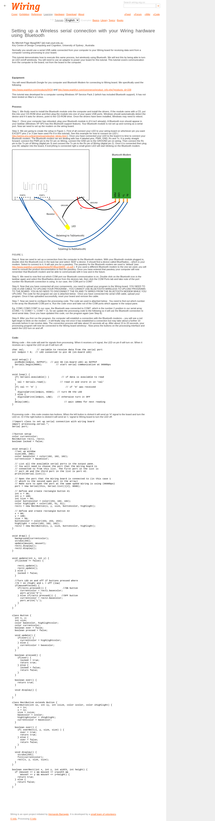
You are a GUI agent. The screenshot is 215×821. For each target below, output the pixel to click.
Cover (14, 14)
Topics (112, 20)
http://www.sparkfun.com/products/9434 (32, 89)
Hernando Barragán (58, 814)
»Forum (138, 14)
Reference (36, 14)
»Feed (127, 14)
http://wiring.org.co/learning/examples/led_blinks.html (39, 136)
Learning (48, 14)
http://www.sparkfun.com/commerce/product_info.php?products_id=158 (94, 89)
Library (104, 20)
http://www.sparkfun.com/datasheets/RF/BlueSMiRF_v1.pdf (43, 267)
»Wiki (147, 14)
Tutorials (59, 20)
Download (71, 14)
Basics (95, 20)
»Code (156, 14)
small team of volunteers (103, 814)
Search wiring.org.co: (134, 2)
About (81, 14)
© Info (13, 818)
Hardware (59, 14)
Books (120, 20)
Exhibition (24, 14)
